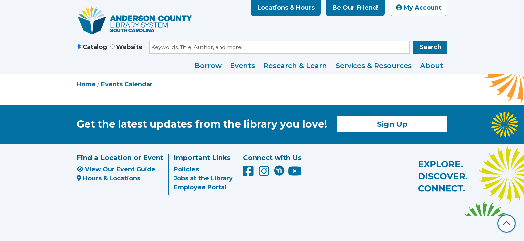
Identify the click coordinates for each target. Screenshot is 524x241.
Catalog (95, 47)
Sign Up (392, 124)
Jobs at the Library (203, 178)
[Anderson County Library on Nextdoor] (279, 170)
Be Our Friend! (355, 7)
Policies (186, 169)
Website (129, 47)
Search (430, 47)
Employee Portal (200, 187)
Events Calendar (127, 84)
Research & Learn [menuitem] (295, 65)
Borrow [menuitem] (208, 65)
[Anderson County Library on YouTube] (295, 173)
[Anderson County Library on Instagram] (265, 173)
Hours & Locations (108, 178)
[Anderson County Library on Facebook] (249, 173)
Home (86, 84)
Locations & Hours (286, 7)
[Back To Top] (506, 223)
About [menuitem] (431, 65)
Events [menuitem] (242, 65)
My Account (418, 7)
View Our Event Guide (116, 169)
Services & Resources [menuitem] (374, 65)
